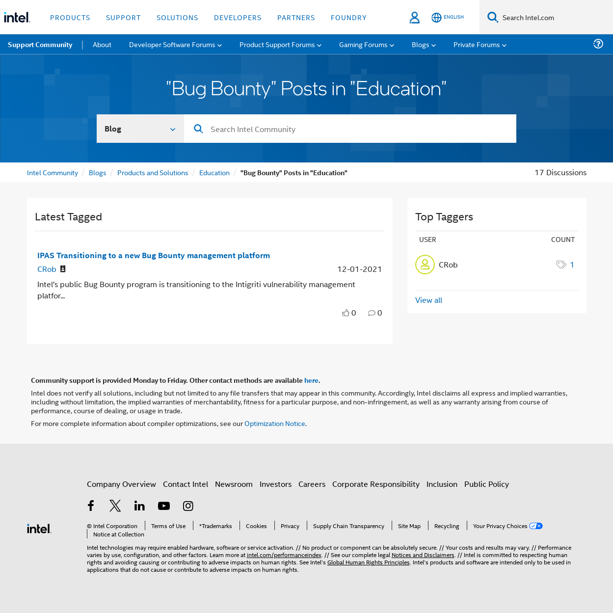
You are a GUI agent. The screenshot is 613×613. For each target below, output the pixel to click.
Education (214, 172)
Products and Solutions (152, 172)
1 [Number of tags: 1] (572, 264)
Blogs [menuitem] (420, 44)
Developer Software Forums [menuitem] (172, 44)
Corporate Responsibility (376, 483)
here (311, 379)
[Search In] (141, 128)
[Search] (493, 17)
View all (428, 299)
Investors (276, 483)
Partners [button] (296, 17)
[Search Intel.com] (556, 17)
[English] (447, 17)
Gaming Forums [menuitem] (363, 44)
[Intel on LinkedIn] (140, 506)
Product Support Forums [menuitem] (277, 44)
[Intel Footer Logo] (39, 527)
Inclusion (441, 483)
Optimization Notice (274, 423)
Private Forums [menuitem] (476, 44)
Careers (311, 483)
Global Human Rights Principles (368, 561)
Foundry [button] (349, 17)
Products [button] (70, 17)
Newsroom (234, 483)
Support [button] (123, 17)
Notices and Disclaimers (423, 554)
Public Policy (486, 483)
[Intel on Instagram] (188, 506)
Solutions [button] (177, 17)
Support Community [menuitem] (40, 44)
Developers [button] (238, 17)
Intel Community (52, 172)
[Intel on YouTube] (164, 506)
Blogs (98, 172)
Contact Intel (185, 483)
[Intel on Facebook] (91, 506)
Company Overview (121, 483)
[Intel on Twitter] (115, 506)
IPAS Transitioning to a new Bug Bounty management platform (153, 255)
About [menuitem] (102, 44)
